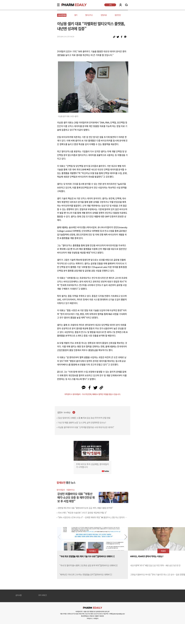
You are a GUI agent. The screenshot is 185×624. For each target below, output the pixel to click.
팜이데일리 (61, 489)
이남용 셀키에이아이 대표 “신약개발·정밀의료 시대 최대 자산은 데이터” (86, 427)
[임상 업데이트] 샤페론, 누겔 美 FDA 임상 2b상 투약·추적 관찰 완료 (84, 417)
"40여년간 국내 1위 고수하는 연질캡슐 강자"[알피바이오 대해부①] (85, 574)
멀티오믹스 (89, 15)
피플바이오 (70, 489)
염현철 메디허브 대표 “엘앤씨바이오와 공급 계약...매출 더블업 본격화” (85, 507)
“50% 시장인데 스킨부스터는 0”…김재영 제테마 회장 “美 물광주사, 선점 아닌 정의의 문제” (92, 519)
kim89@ (67, 412)
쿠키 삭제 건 (42, 595)
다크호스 (92, 550)
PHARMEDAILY (71, 5)
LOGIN (120, 4)
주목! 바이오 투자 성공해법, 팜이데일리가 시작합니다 (92, 466)
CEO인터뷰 (62, 15)
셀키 (75, 15)
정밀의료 (104, 15)
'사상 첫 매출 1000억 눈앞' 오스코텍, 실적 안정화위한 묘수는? (82, 422)
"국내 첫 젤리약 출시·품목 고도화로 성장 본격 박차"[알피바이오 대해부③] (88, 565)
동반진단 (118, 15)
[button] (125, 537)
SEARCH (126, 5)
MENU (58, 5)
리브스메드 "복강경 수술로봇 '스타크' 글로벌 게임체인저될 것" (82, 512)
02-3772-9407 (89, 614)
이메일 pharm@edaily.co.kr (117, 614)
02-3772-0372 (98, 614)
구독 (110, 5)
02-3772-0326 (74, 614)
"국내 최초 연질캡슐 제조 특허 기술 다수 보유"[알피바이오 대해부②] (87, 556)
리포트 (163, 550)
